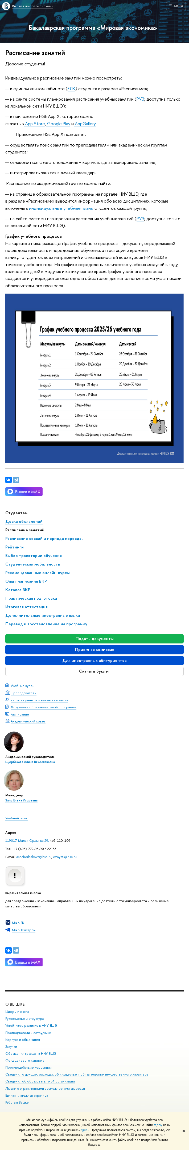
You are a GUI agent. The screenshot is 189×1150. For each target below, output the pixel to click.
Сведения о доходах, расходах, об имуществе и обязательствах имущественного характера (76, 1074)
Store (39, 123)
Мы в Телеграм (23, 929)
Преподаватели (23, 692)
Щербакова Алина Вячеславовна (30, 762)
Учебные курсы (23, 685)
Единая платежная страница (26, 1095)
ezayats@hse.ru (65, 856)
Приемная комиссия (94, 649)
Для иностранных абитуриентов (94, 660)
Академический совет (28, 721)
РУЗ (140, 99)
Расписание (20, 714)
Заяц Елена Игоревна (21, 800)
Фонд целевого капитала (24, 1060)
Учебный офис (16, 818)
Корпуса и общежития (22, 1039)
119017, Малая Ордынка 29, (27, 840)
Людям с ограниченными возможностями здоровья (45, 1088)
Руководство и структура (24, 1018)
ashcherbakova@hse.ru (33, 856)
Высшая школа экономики (32, 5)
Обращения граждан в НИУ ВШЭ (30, 1053)
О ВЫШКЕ (14, 1004)
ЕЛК (71, 88)
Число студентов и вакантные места (39, 700)
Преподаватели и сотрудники (28, 1032)
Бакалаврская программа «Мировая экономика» (93, 27)
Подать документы (95, 638)
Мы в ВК (18, 922)
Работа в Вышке (17, 1102)
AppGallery (85, 123)
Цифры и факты (17, 1011)
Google (54, 123)
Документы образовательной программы (43, 707)
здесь (158, 1125)
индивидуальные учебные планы (61, 208)
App (29, 123)
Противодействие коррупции (28, 1067)
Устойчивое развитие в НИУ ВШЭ (31, 1025)
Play (66, 123)
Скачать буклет (94, 671)
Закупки (11, 1046)
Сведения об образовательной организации (40, 1081)
